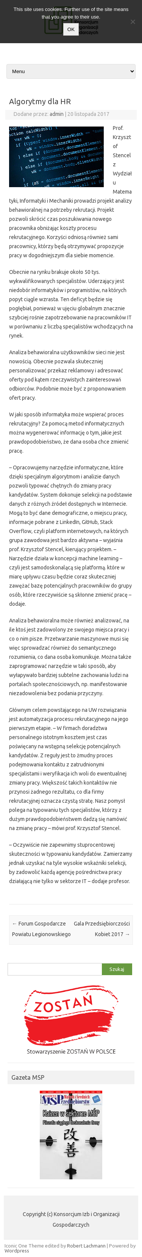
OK (71, 29)
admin (57, 114)
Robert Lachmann (86, 1245)
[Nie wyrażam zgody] (132, 21)
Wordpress (17, 1250)
